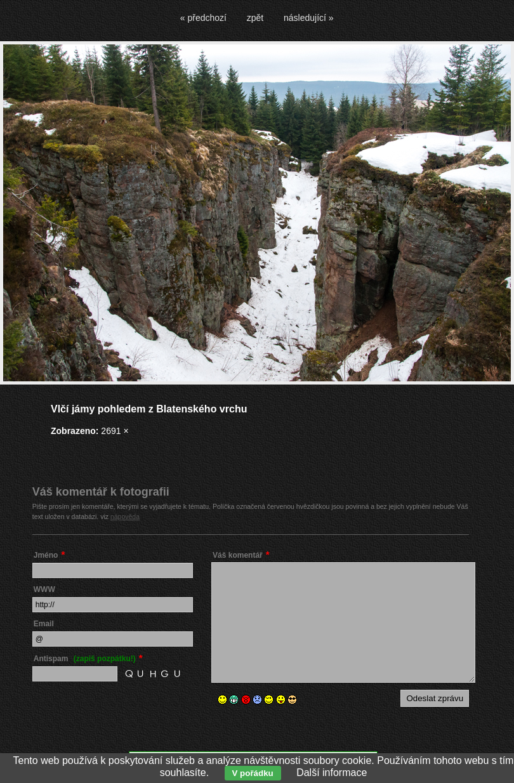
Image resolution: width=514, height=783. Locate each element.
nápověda (125, 516)
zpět (255, 18)
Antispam (85, 658)
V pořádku (252, 773)
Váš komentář (238, 555)
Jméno (46, 555)
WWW (44, 589)
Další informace (331, 772)
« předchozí (203, 18)
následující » (309, 18)
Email (44, 623)
